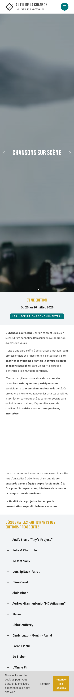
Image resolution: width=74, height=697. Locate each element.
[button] (4, 153)
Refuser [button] (45, 683)
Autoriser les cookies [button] (61, 683)
